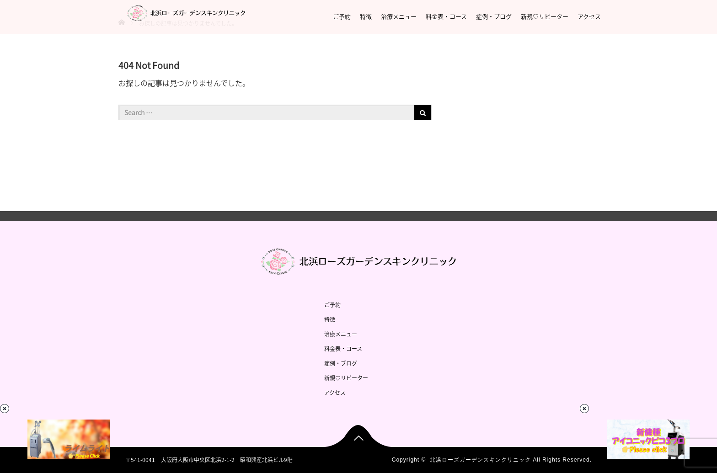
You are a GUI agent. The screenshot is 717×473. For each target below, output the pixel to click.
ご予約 (342, 16)
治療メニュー (399, 16)
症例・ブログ (494, 16)
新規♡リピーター (544, 16)
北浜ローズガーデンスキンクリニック (480, 460)
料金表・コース (446, 16)
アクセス (589, 16)
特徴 (366, 16)
